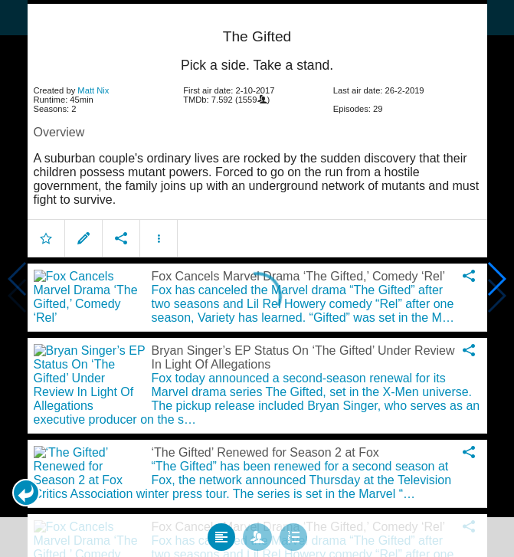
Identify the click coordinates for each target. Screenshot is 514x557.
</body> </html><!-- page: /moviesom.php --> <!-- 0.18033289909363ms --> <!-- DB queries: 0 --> (257, 278)
